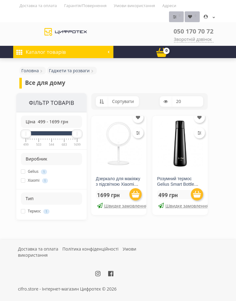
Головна (30, 70)
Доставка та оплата (38, 5)
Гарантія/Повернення (85, 5)
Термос (35, 211)
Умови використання (134, 5)
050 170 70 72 (194, 31)
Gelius (34, 171)
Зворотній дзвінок (193, 39)
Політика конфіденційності (90, 248)
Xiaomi (34, 180)
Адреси (169, 5)
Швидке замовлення (119, 205)
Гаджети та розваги (69, 70)
